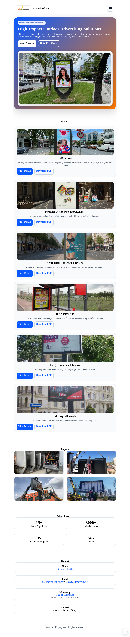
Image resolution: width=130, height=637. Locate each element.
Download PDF (44, 170)
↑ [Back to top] (125, 631)
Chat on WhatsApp (65, 595)
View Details (24, 170)
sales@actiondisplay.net (77, 582)
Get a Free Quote (48, 43)
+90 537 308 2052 (65, 569)
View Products (27, 43)
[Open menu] (110, 8)
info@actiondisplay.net (53, 582)
